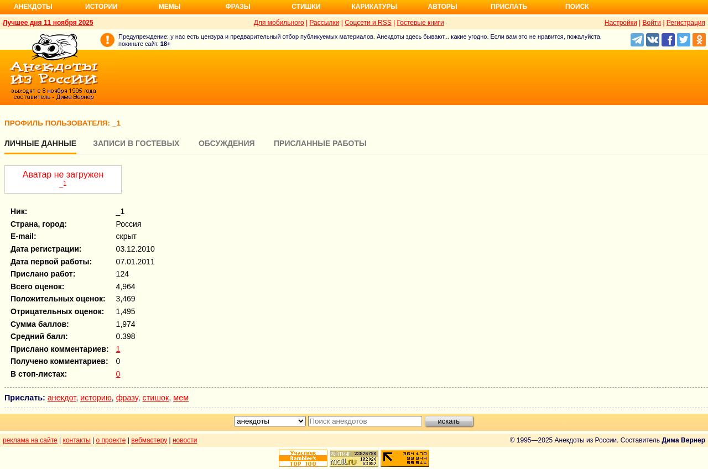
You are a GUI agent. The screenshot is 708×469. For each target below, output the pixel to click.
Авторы (442, 7)
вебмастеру (149, 440)
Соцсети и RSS (368, 23)
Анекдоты (33, 7)
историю (96, 397)
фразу (127, 397)
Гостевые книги (420, 23)
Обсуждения (227, 143)
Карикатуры (374, 7)
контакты (77, 440)
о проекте (111, 440)
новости (185, 440)
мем (181, 397)
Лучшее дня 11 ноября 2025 (48, 23)
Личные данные (40, 143)
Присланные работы (320, 143)
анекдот (62, 397)
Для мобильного (279, 23)
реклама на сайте (30, 440)
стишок (156, 397)
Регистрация (686, 23)
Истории (101, 7)
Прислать (509, 7)
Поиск (577, 7)
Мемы (170, 7)
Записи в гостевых (136, 143)
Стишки (305, 7)
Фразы (237, 7)
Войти (651, 23)
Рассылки (324, 23)
